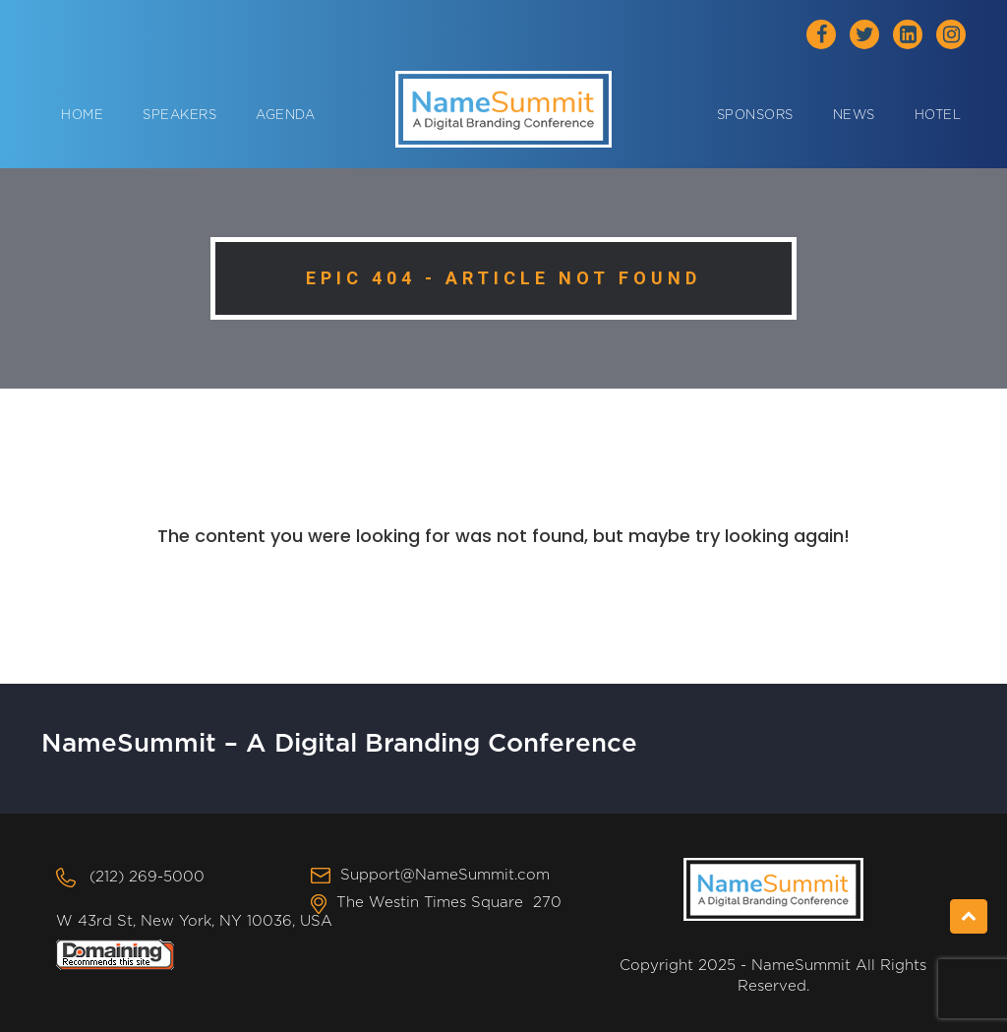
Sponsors (755, 115)
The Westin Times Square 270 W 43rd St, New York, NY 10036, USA (309, 911)
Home (82, 115)
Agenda (285, 115)
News (854, 115)
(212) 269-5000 (147, 877)
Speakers (179, 115)
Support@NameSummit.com (445, 875)
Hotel (938, 115)
